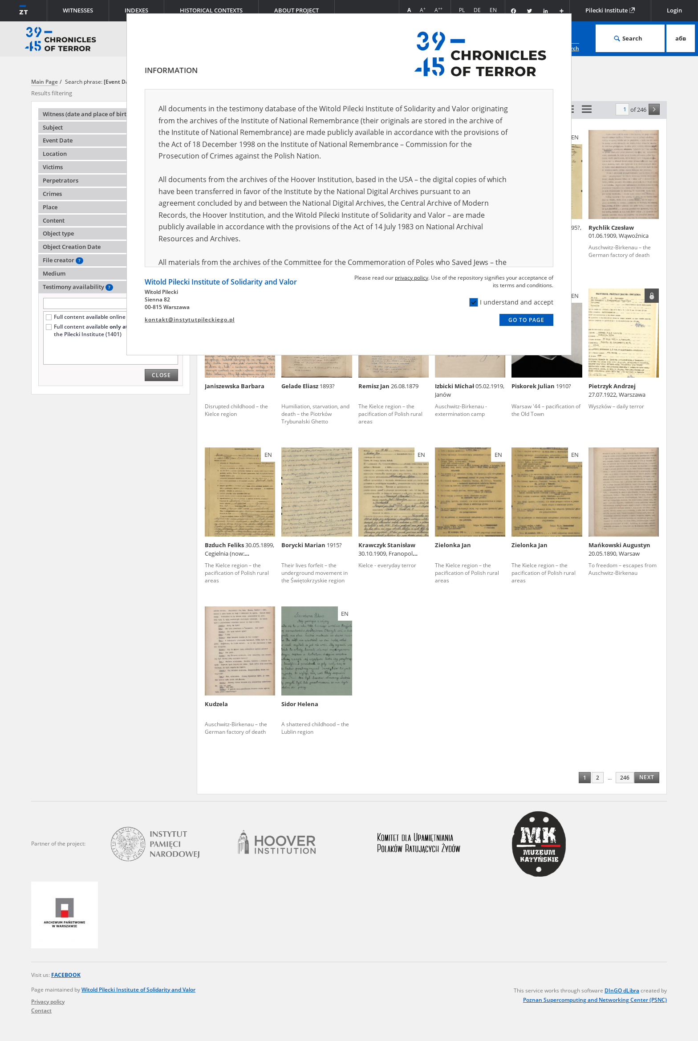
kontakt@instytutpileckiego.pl (190, 319)
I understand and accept (511, 302)
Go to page (526, 320)
